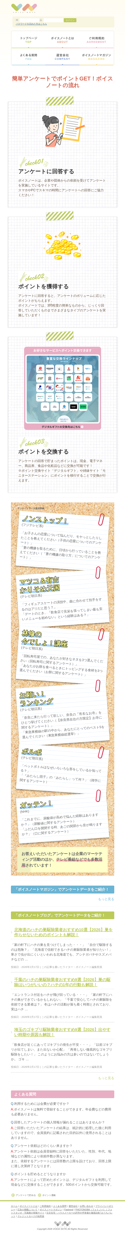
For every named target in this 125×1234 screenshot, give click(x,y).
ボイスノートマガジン (96, 56)
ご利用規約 (96, 39)
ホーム (14, 1206)
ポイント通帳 (49, 1195)
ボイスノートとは (62, 39)
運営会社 (62, 56)
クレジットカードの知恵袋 (30, 1216)
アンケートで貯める (26, 1195)
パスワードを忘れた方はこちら (31, 24)
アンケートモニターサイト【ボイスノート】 (24, 8)
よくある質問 (29, 56)
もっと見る (106, 899)
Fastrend (68, 1209)
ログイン (70, 20)
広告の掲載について (27, 1209)
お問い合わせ (86, 1206)
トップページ (29, 39)
